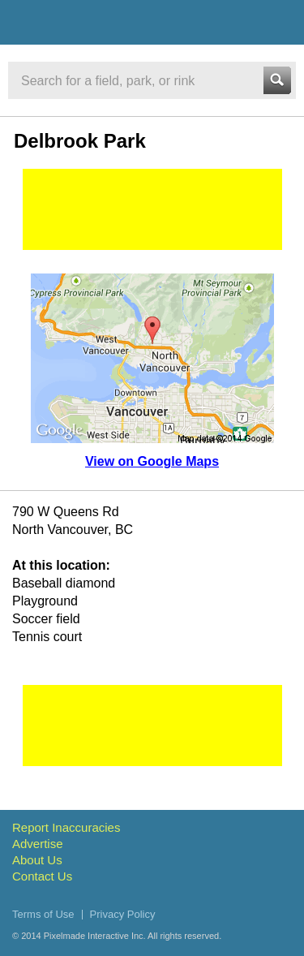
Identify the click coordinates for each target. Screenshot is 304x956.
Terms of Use (43, 914)
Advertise (37, 843)
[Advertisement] (152, 209)
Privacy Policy (123, 914)
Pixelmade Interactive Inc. (95, 936)
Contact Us (42, 876)
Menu (277, 21)
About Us (37, 860)
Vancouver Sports (99, 25)
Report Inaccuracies (66, 827)
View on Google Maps (152, 461)
